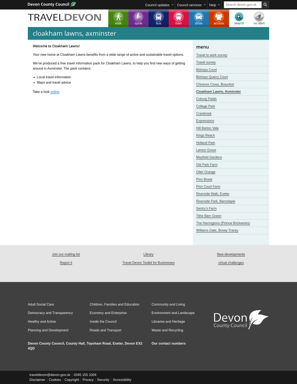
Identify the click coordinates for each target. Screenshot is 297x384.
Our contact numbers (169, 343)
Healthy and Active (42, 321)
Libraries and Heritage (168, 321)
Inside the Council (103, 321)
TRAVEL (65, 18)
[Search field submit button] (265, 4)
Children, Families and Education (114, 304)
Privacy (88, 380)
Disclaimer (37, 380)
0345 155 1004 (85, 375)
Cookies (55, 380)
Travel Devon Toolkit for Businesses (148, 262)
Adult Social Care (41, 304)
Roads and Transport (105, 330)
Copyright (72, 380)
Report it (66, 262)
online (54, 92)
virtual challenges (231, 262)
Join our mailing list (66, 254)
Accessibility (122, 380)
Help (212, 5)
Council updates (157, 5)
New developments (231, 254)
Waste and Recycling (167, 330)
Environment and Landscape (173, 313)
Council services (189, 5)
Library (149, 254)
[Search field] (243, 4)
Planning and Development (48, 330)
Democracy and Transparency (50, 313)
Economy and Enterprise (108, 313)
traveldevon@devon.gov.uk (49, 375)
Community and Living (168, 304)
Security (103, 380)
